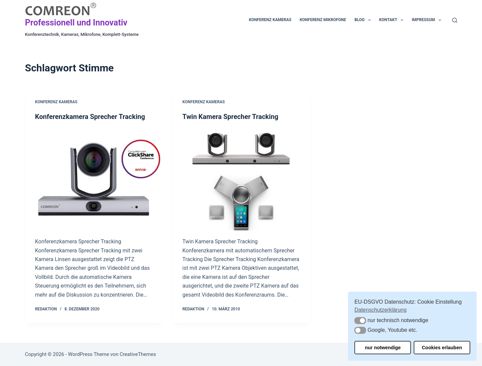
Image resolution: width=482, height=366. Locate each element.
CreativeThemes (138, 354)
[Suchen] (454, 20)
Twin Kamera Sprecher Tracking (230, 117)
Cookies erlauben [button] (442, 347)
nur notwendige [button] (383, 347)
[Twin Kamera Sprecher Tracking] (241, 179)
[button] (360, 320)
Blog (363, 20)
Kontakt (392, 20)
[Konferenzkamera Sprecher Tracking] (93, 179)
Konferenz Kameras (270, 19)
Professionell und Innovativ (76, 22)
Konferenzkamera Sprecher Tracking (90, 117)
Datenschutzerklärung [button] (380, 310)
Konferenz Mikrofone (323, 19)
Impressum (428, 20)
